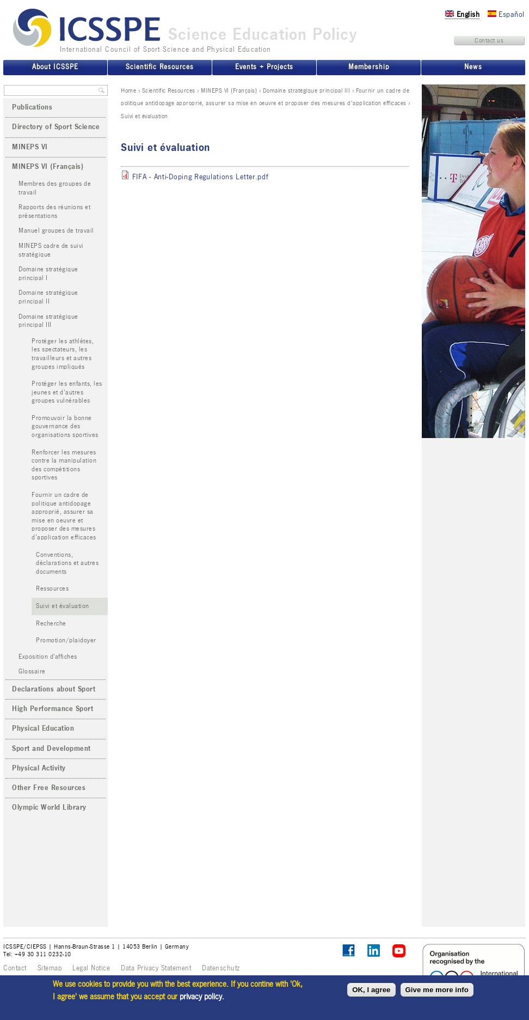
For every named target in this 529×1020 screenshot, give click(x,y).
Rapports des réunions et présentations (54, 212)
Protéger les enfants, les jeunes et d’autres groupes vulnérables (67, 392)
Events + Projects (264, 67)
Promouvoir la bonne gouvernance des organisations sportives (65, 427)
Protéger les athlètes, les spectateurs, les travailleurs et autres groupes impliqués (63, 354)
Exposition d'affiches (48, 656)
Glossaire (32, 671)
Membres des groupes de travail (55, 188)
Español (506, 14)
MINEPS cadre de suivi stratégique (51, 250)
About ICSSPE (55, 67)
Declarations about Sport (53, 689)
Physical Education (43, 728)
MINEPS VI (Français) (229, 90)
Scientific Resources (168, 90)
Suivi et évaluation (62, 606)
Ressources (52, 588)
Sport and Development (51, 748)
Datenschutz (221, 968)
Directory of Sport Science (56, 127)
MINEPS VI (30, 147)
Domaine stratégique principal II (48, 297)
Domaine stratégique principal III (306, 90)
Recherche (51, 623)
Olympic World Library (49, 807)
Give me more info (437, 990)
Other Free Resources (48, 788)
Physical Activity (39, 768)
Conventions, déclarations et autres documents (67, 563)
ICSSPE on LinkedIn (374, 951)
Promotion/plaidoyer (66, 640)
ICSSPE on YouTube (399, 951)
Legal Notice (91, 968)
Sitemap (50, 968)
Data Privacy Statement (156, 968)
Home (128, 90)
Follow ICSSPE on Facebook (348, 950)
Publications (32, 107)
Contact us (489, 40)
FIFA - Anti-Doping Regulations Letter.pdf (200, 177)
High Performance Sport (52, 709)
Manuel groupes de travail (56, 230)
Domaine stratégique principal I (48, 274)
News (473, 67)
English (462, 14)
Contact (15, 968)
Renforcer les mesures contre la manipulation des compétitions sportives (64, 465)
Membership (368, 67)
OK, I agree (371, 990)
